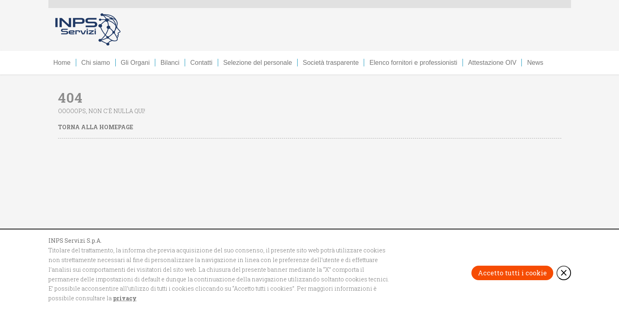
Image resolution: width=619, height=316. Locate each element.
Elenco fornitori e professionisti (413, 62)
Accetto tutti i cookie (512, 272)
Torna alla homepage (95, 127)
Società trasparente (331, 62)
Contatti (201, 62)
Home (62, 62)
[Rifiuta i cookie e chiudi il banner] (563, 273)
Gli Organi (135, 62)
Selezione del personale (257, 62)
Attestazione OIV (492, 62)
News (535, 62)
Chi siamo (95, 62)
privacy (125, 298)
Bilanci (169, 62)
